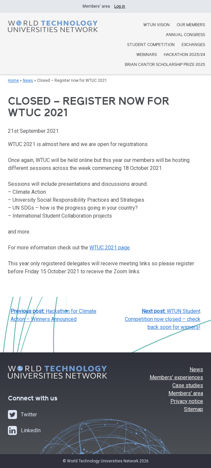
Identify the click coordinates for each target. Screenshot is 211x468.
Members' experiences (176, 377)
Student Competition (151, 45)
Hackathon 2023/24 (184, 55)
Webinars (146, 55)
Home (13, 80)
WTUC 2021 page (109, 247)
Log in (119, 6)
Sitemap (193, 409)
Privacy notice (186, 401)
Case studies (187, 385)
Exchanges (193, 45)
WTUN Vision (156, 25)
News (28, 80)
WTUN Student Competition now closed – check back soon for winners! (162, 319)
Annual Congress (185, 35)
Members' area (185, 393)
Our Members (191, 25)
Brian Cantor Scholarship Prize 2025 (165, 65)
